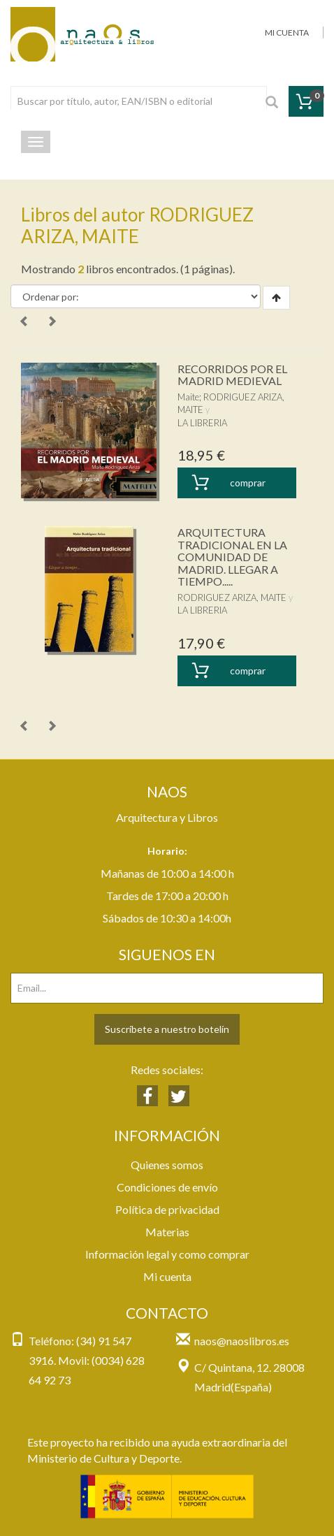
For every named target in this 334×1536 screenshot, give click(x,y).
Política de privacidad (167, 1209)
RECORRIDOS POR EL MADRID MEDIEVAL (232, 375)
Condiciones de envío (167, 1187)
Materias (167, 1231)
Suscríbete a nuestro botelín (167, 1029)
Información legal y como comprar (167, 1254)
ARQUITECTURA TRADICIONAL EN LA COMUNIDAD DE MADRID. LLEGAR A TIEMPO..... (232, 557)
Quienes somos (167, 1164)
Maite (188, 397)
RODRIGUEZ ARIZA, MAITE (231, 597)
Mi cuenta (167, 1276)
